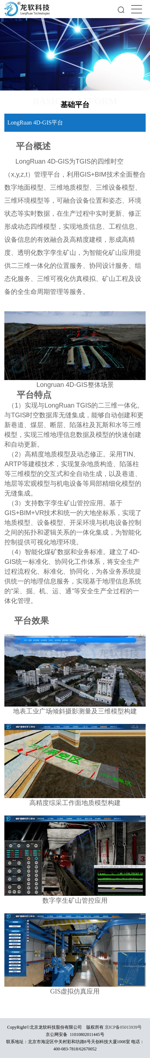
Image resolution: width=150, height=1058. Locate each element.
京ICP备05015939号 (123, 1027)
